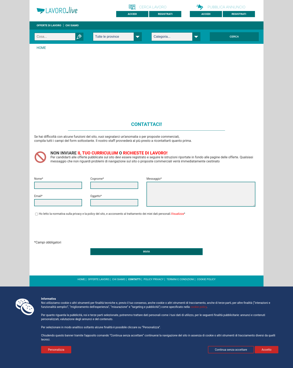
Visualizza (177, 213)
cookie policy (206, 279)
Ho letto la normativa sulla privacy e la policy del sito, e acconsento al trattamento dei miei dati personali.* (110, 213)
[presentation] (65, 229)
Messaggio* (154, 178)
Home (81, 279)
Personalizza (56, 349)
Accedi (132, 13)
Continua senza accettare (231, 349)
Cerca (234, 36)
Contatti (134, 279)
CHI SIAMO (72, 25)
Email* (38, 196)
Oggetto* (96, 196)
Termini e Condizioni (180, 279)
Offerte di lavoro (49, 25)
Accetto (266, 349)
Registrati (165, 13)
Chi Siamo (118, 279)
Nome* (38, 178)
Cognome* (97, 178)
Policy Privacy (154, 279)
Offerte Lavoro (98, 279)
